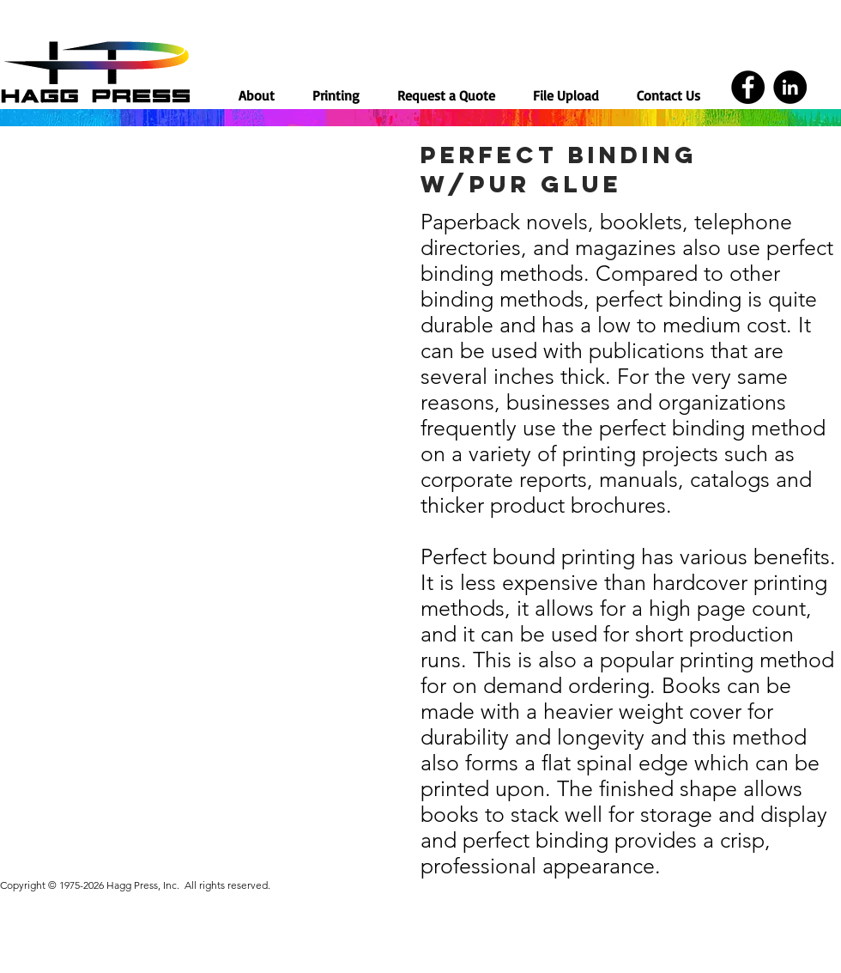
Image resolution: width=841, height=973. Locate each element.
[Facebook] (748, 87)
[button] (335, 95)
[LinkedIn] (790, 87)
